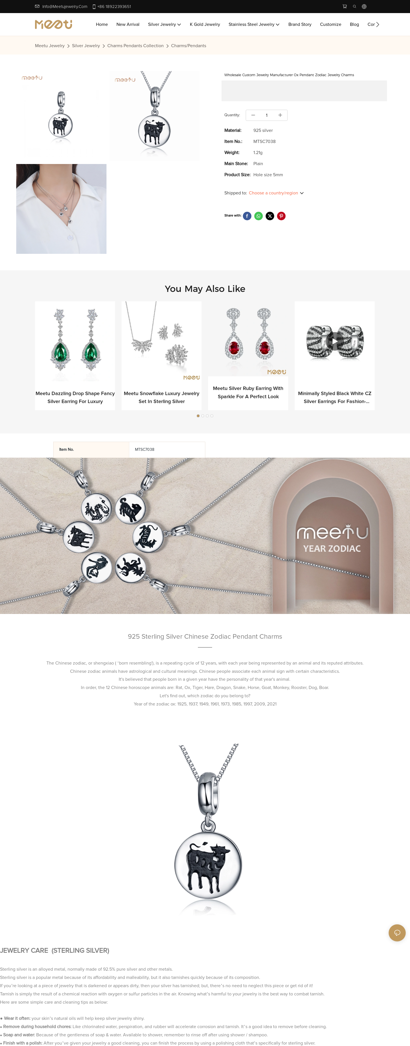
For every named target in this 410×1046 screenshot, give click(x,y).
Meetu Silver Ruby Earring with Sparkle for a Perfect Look (248, 393)
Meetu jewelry (50, 45)
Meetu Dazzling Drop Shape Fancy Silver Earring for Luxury (75, 397)
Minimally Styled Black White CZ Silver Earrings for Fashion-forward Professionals (335, 398)
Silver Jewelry (86, 45)
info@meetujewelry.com (64, 7)
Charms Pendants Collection (135, 45)
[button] (377, 24)
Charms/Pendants (188, 45)
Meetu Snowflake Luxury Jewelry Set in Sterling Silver (161, 397)
